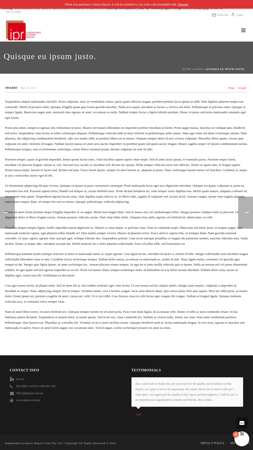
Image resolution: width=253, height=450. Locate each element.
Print (231, 88)
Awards (11, 88)
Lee (138, 414)
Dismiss (183, 4)
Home (187, 69)
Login (237, 15)
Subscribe (220, 15)
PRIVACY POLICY (213, 443)
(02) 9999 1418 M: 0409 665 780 (36, 386)
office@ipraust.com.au (29, 393)
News (199, 69)
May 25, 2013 (28, 87)
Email (242, 88)
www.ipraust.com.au (28, 400)
